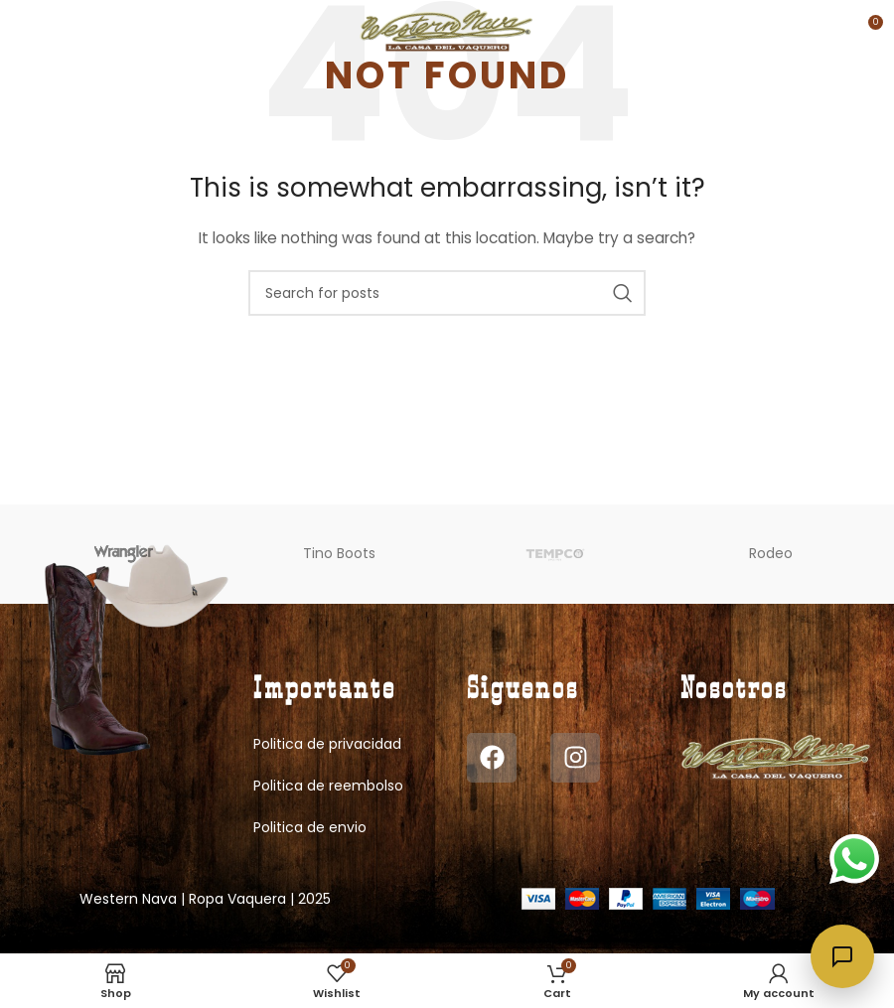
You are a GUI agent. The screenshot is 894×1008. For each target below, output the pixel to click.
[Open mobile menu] (48, 30)
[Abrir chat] (842, 956)
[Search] (447, 293)
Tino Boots (339, 553)
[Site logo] (447, 29)
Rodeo (771, 553)
